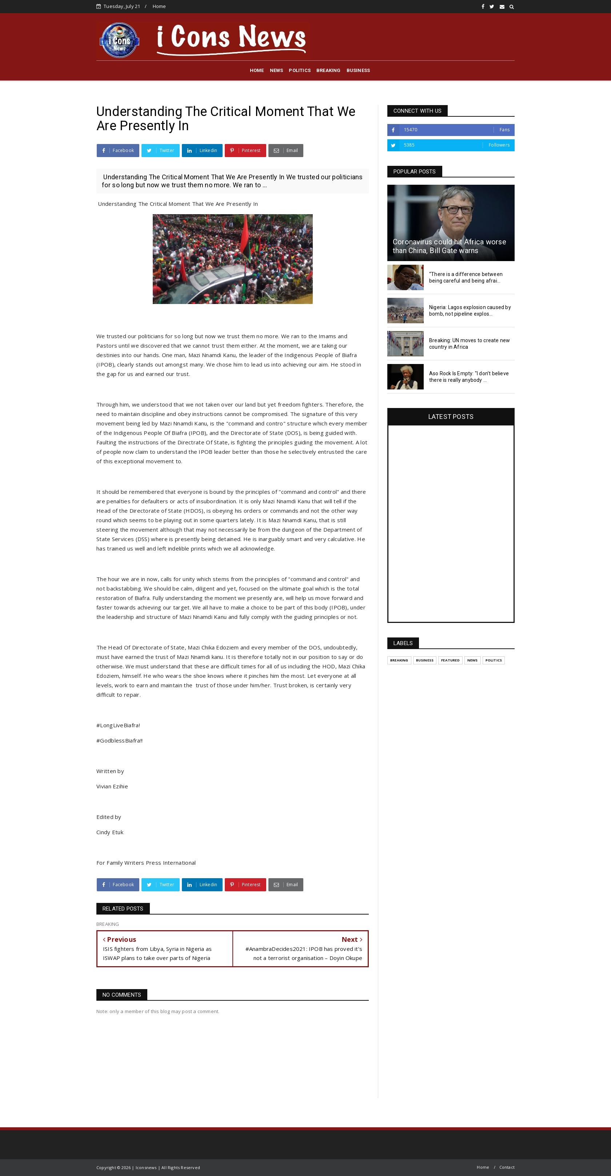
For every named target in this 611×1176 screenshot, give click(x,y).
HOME (257, 70)
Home (159, 6)
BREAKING (328, 70)
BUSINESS (358, 70)
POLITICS (300, 70)
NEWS (276, 70)
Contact (507, 1167)
